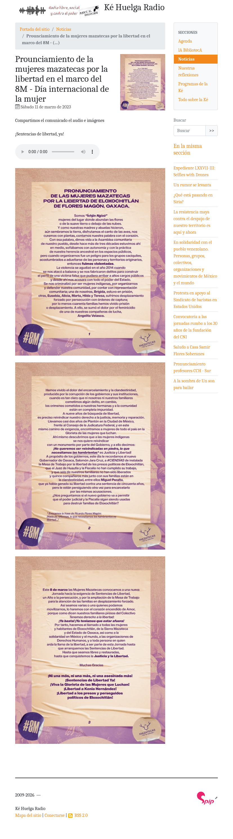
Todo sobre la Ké (193, 99)
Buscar (180, 120)
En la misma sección (188, 149)
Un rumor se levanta (192, 185)
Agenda (185, 41)
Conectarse (54, 815)
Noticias (63, 29)
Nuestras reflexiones (188, 71)
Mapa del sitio (28, 815)
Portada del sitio (35, 29)
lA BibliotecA (190, 50)
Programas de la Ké (193, 87)
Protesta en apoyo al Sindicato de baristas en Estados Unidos (195, 300)
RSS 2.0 (78, 815)
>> (211, 130)
